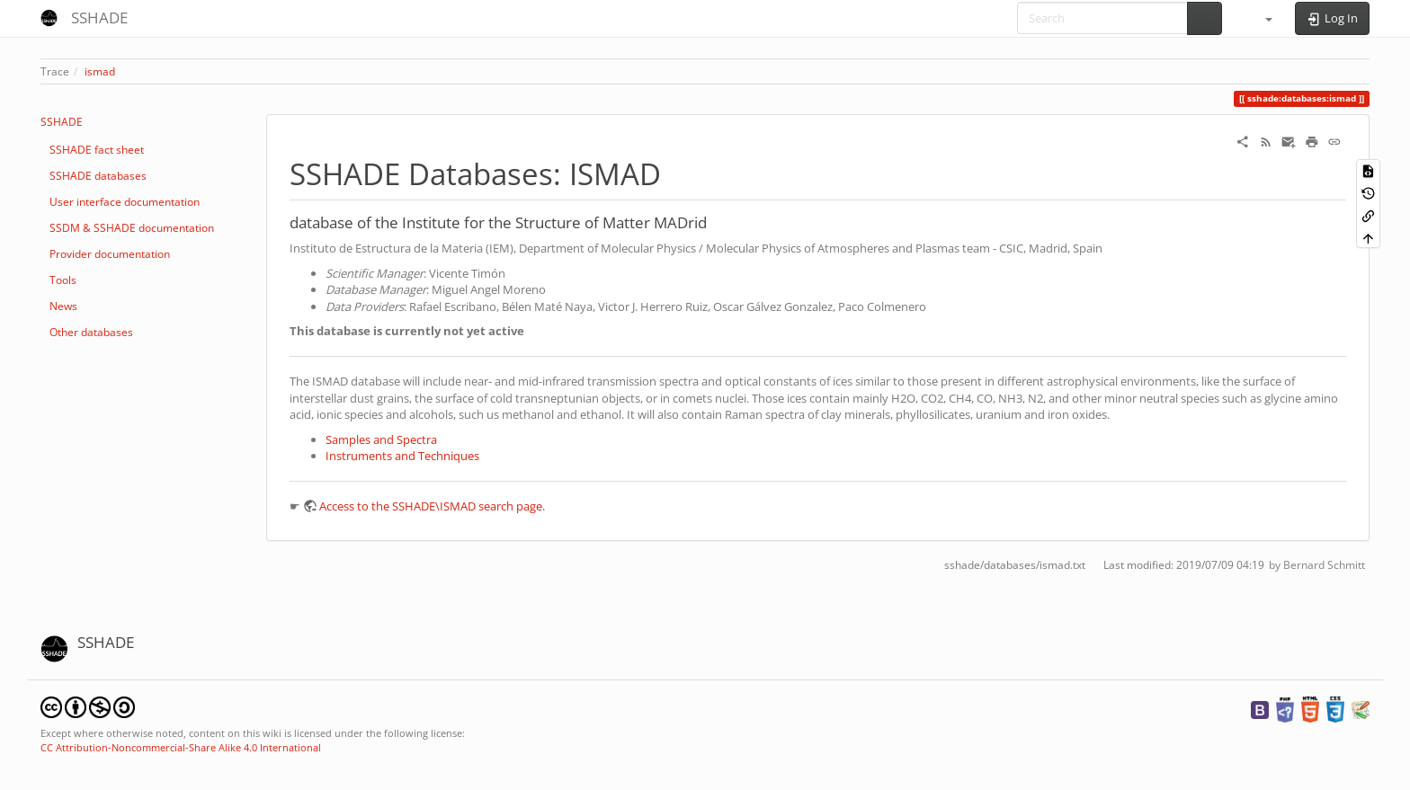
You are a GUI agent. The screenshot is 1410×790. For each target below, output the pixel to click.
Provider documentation (109, 254)
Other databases (91, 332)
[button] (1261, 18)
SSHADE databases (98, 175)
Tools (62, 280)
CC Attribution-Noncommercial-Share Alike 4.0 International (180, 747)
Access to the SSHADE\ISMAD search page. (432, 506)
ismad (100, 71)
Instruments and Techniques (402, 456)
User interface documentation (124, 201)
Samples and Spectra (381, 439)
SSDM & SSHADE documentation (131, 227)
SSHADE (61, 121)
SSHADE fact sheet (96, 149)
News (63, 306)
